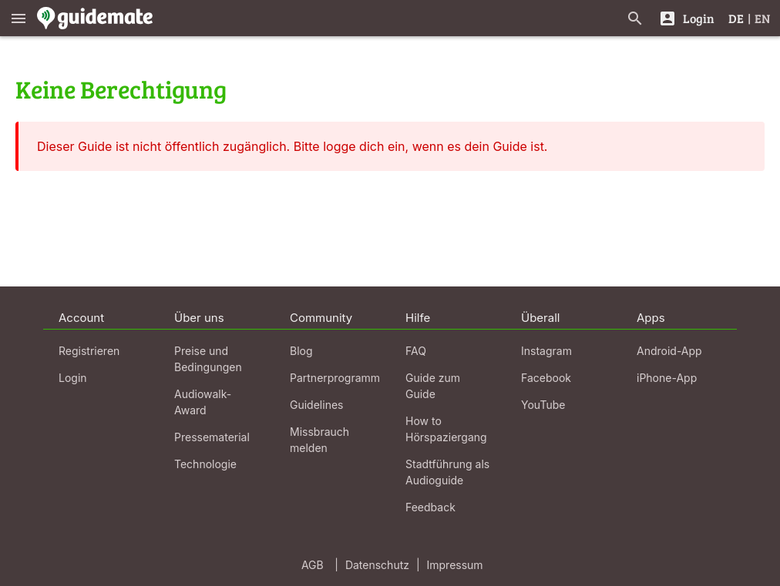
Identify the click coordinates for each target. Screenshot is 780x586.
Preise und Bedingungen (208, 358)
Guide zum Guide (432, 385)
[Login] (686, 18)
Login (73, 377)
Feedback (430, 507)
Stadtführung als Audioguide (447, 472)
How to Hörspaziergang (446, 429)
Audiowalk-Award (202, 402)
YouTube (543, 404)
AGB (312, 564)
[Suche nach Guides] (635, 18)
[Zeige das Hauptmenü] (18, 18)
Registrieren (89, 350)
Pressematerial (212, 437)
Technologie (205, 463)
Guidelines (316, 404)
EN (762, 18)
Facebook (546, 377)
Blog (301, 350)
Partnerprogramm (335, 377)
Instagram (546, 350)
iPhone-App (667, 377)
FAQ (415, 350)
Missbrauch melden (319, 439)
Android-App (669, 350)
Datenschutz (377, 564)
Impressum (455, 564)
